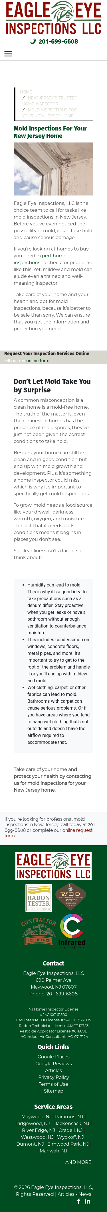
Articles (53, 1070)
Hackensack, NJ (71, 1123)
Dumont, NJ (30, 1144)
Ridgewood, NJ (32, 1123)
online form (37, 360)
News (84, 1194)
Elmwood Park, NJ (68, 1144)
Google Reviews (53, 1063)
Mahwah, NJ (53, 1151)
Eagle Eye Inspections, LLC (61, 1187)
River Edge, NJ (38, 1130)
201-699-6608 (53, 42)
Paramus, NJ (69, 1116)
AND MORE (78, 1162)
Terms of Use (53, 1084)
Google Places (54, 1057)
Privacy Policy (53, 1077)
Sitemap (53, 1091)
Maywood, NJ (36, 1116)
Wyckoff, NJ (70, 1137)
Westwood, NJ (37, 1137)
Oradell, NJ (70, 1130)
